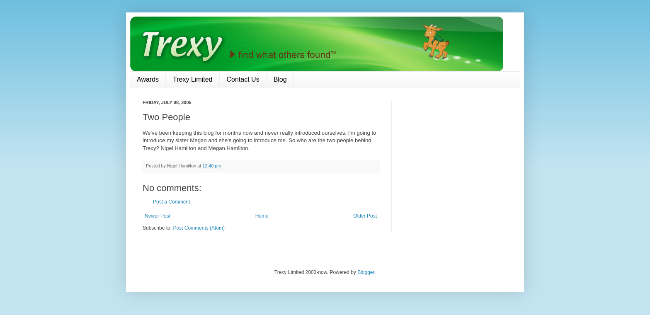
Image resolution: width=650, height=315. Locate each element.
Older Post (365, 216)
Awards (148, 79)
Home (262, 216)
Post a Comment (171, 202)
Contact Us (243, 79)
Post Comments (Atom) (199, 228)
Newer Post (157, 216)
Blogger (365, 272)
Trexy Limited (192, 79)
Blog (280, 79)
